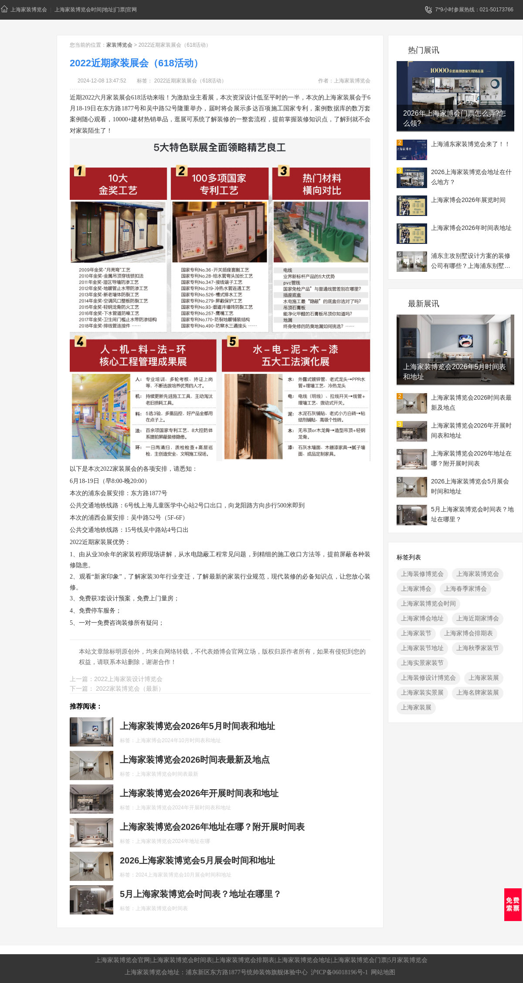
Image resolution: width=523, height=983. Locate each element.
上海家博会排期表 (468, 633)
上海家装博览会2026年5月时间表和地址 (454, 371)
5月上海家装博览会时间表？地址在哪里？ (472, 514)
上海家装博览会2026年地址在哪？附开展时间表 (471, 458)
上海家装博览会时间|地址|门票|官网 (95, 10)
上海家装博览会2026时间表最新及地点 (471, 402)
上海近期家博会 (477, 618)
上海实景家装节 (422, 662)
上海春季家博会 (465, 588)
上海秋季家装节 (477, 647)
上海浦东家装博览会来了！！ (470, 143)
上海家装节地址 (422, 647)
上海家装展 (484, 677)
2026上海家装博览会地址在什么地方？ (471, 176)
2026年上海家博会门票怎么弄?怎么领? (454, 118)
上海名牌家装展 (477, 692)
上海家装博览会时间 (428, 603)
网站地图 (383, 972)
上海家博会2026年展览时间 (468, 199)
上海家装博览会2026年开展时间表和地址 (471, 430)
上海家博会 (416, 588)
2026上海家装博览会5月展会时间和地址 (470, 486)
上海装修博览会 (422, 573)
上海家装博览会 (24, 9)
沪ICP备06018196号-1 (339, 972)
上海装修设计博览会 (428, 677)
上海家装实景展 (422, 692)
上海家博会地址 (422, 618)
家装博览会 (119, 45)
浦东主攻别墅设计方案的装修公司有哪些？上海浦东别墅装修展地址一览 (470, 261)
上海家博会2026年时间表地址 (471, 227)
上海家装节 (416, 633)
